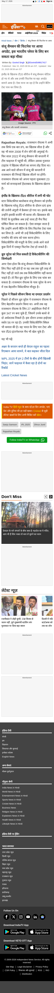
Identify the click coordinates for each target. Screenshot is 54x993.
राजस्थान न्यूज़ (7, 876)
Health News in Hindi (11, 820)
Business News (9, 808)
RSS (40, 970)
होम (2, 33)
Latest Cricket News (14, 375)
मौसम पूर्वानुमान (8, 771)
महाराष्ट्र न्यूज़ (6, 872)
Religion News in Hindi (12, 812)
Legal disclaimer (24, 967)
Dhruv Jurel (39, 424)
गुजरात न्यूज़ (6, 880)
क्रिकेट (22, 41)
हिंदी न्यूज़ (17, 407)
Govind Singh (18, 62)
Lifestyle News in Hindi (12, 824)
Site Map (10, 967)
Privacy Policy (42, 967)
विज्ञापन (5, 744)
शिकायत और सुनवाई (10, 749)
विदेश (44, 33)
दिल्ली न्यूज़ (6, 856)
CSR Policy (10, 970)
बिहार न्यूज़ (6, 864)
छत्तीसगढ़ (5, 892)
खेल (16, 41)
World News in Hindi (11, 792)
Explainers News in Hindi (13, 816)
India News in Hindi (10, 788)
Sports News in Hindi (11, 800)
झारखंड (5, 900)
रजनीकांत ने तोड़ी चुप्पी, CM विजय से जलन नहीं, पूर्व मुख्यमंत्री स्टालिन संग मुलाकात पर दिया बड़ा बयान (17, 602)
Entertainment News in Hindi (15, 796)
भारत (19, 33)
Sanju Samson (10, 424)
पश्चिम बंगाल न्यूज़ (9, 860)
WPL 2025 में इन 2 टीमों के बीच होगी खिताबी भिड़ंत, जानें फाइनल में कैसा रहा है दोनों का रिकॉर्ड (26, 363)
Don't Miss (11, 496)
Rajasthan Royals (11, 431)
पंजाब (4, 884)
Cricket (37, 411)
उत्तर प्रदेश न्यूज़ (8, 852)
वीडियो (10, 33)
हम (3, 740)
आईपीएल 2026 (31, 33)
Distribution (27, 974)
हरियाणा (5, 888)
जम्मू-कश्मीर (6, 896)
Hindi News (6, 41)
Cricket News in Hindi (11, 804)
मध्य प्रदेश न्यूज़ (7, 868)
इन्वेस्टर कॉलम (7, 753)
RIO (47, 970)
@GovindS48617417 (37, 62)
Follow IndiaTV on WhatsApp (27, 440)
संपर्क (4, 736)
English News (8, 757)
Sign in (49, 1)
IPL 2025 (25, 424)
